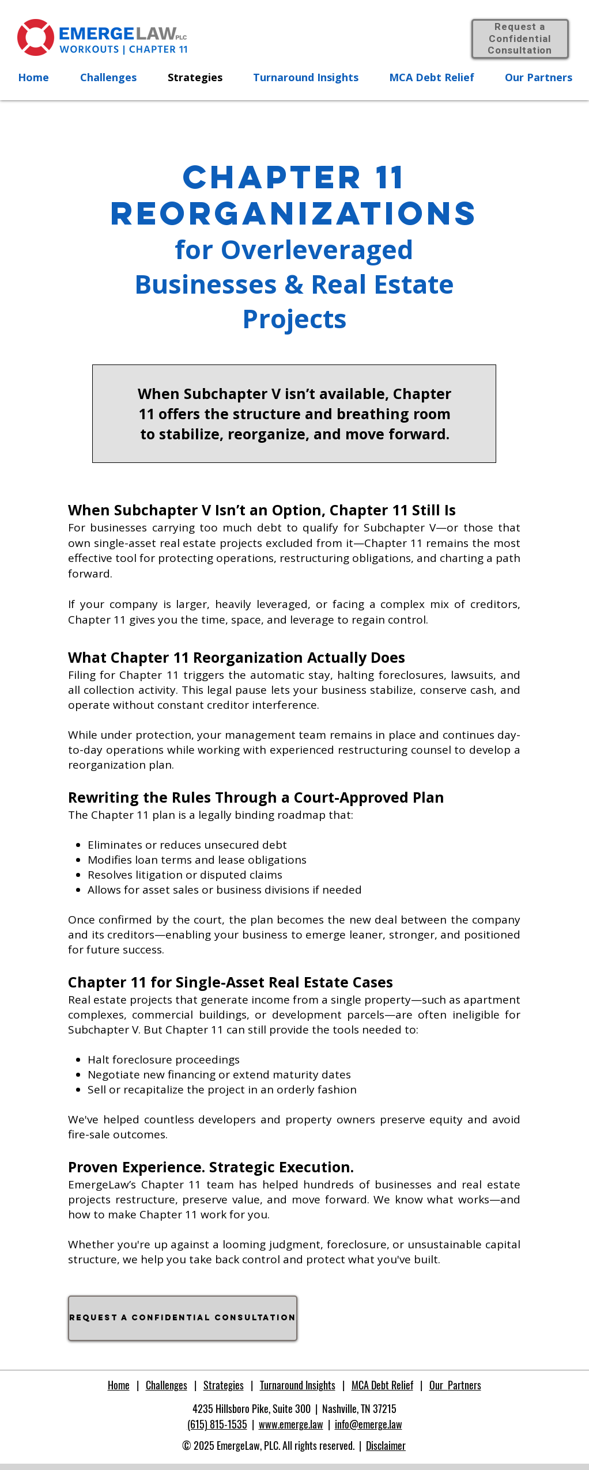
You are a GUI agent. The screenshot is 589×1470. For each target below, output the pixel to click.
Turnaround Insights (297, 1384)
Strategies (223, 1384)
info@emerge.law (368, 1423)
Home (119, 1384)
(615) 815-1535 (217, 1423)
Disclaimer (386, 1445)
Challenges (166, 1384)
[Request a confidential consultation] (182, 1318)
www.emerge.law (291, 1423)
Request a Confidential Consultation (520, 39)
